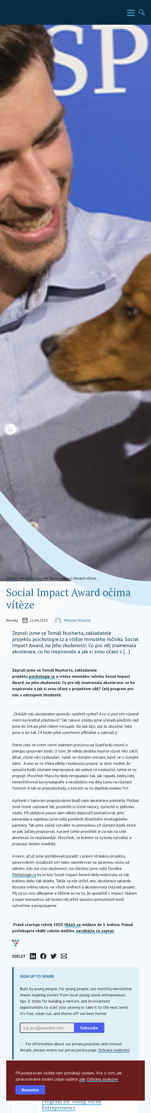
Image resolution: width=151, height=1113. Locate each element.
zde (82, 1079)
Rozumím (30, 1089)
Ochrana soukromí (102, 1079)
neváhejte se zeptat (95, 930)
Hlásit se (72, 924)
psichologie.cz (42, 676)
